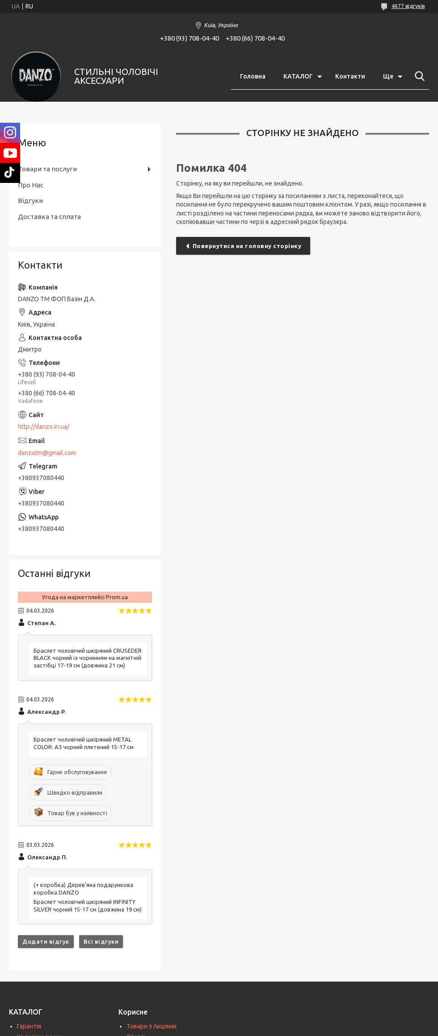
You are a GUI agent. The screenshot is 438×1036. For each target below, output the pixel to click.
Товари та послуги (47, 169)
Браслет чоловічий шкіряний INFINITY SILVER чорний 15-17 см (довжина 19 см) (88, 905)
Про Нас (30, 185)
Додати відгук (45, 941)
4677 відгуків (408, 6)
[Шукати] (418, 76)
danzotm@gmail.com (47, 452)
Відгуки (30, 200)
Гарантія (29, 1026)
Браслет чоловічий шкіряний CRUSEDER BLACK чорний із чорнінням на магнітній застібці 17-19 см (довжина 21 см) (88, 658)
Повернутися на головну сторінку (247, 246)
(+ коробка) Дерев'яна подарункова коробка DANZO (83, 888)
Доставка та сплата (49, 216)
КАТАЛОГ (298, 76)
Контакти (350, 76)
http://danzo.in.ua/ (43, 426)
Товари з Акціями (151, 1026)
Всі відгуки (101, 941)
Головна (252, 76)
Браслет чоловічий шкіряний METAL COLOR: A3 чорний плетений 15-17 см (84, 743)
